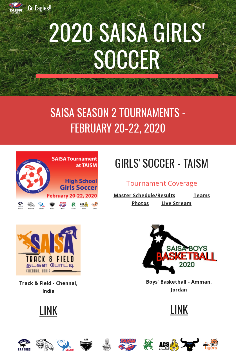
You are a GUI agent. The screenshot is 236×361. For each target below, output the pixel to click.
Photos (140, 203)
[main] (127, 48)
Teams (201, 195)
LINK (48, 310)
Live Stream (176, 203)
